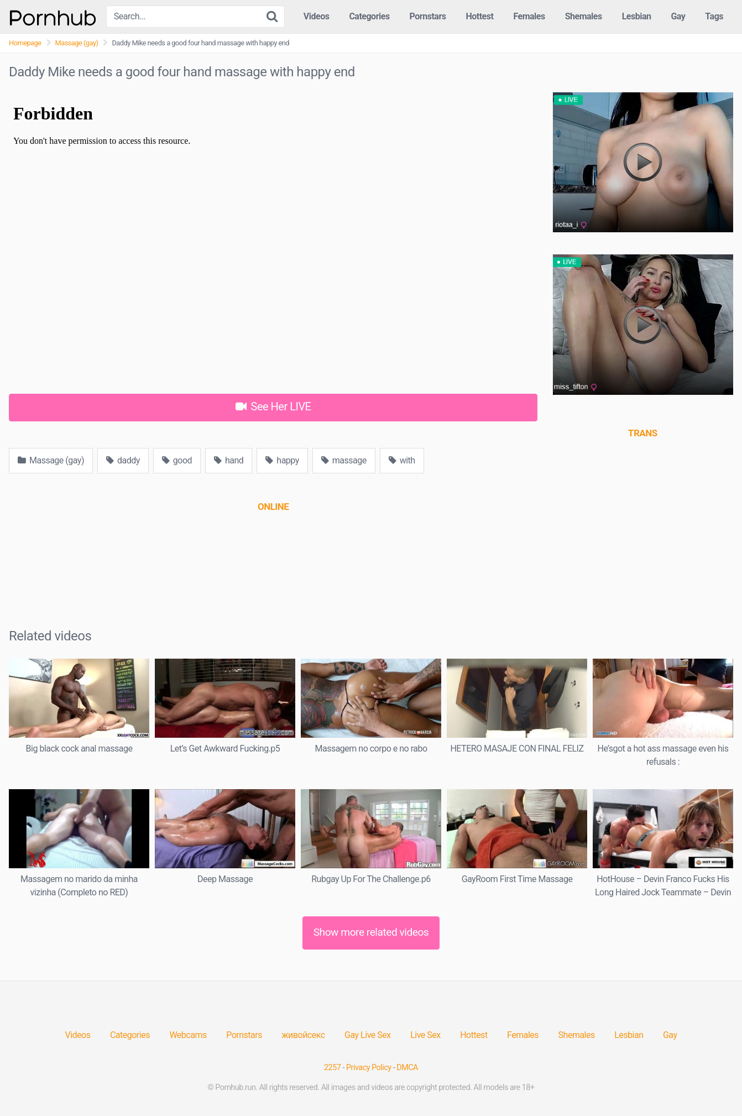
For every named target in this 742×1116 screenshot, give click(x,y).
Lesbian (636, 16)
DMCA (407, 1067)
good (177, 460)
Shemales (583, 16)
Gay (678, 16)
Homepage (25, 43)
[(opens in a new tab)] (273, 506)
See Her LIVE (273, 406)
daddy (123, 460)
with (402, 460)
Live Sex (425, 1035)
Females (529, 16)
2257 (332, 1067)
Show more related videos (371, 932)
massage (344, 460)
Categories (369, 16)
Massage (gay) (76, 43)
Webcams (187, 1035)
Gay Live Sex (367, 1035)
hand (228, 460)
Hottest (479, 16)
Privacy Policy (368, 1067)
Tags (714, 16)
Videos (317, 16)
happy (282, 460)
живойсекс (303, 1035)
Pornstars (428, 16)
